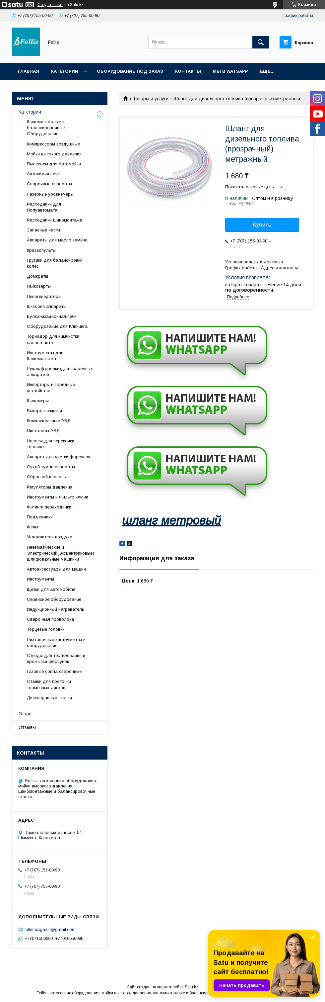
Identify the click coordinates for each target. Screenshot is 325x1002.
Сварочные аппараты (49, 183)
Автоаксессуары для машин (56, 569)
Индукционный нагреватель (55, 609)
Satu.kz (191, 987)
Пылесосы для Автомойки (54, 163)
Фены (32, 526)
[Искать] (260, 42)
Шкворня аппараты (46, 306)
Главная (28, 71)
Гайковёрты (39, 286)
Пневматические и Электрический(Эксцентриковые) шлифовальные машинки (60, 553)
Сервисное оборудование (54, 599)
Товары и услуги (150, 98)
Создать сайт (50, 4)
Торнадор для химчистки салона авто (53, 339)
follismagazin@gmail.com (50, 929)
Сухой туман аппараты (51, 466)
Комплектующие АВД (49, 420)
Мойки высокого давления (54, 153)
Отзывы (27, 727)
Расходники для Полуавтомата (44, 207)
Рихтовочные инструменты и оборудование (56, 642)
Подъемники (40, 516)
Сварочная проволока (50, 619)
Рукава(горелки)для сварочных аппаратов (60, 371)
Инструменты (40, 579)
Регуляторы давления (49, 487)
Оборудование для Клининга (57, 326)
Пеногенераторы (44, 296)
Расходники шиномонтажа (54, 220)
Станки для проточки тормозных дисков (49, 684)
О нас (25, 713)
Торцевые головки (46, 629)
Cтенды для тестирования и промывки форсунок (56, 658)
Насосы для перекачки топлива (50, 443)
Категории (64, 71)
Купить (262, 225)
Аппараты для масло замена (57, 239)
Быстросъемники (44, 410)
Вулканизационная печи (52, 316)
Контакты (188, 71)
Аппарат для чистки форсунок (58, 456)
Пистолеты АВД (43, 430)
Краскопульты (41, 250)
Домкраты (37, 276)
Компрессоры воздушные (53, 143)
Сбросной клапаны (47, 476)
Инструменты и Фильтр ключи (57, 497)
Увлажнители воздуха (49, 536)
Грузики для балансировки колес (55, 263)
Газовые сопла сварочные (54, 671)
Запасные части (43, 230)
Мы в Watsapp (230, 71)
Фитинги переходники (49, 506)
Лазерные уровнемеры (50, 194)
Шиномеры (38, 400)
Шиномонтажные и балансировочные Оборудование (46, 127)
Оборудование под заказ (130, 71)
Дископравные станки (49, 697)
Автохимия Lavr (43, 173)
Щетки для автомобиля (51, 589)
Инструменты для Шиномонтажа (45, 355)
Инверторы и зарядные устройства (51, 387)
